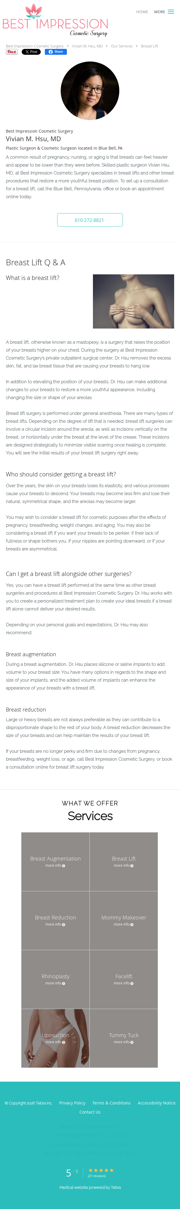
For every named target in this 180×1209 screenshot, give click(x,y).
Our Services (122, 46)
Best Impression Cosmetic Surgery (35, 46)
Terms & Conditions (111, 1103)
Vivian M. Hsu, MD (87, 46)
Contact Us (90, 1112)
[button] (171, 12)
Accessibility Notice (157, 1103)
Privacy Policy (72, 1103)
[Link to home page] (75, 20)
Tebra (116, 1187)
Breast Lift (149, 46)
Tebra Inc (44, 1103)
